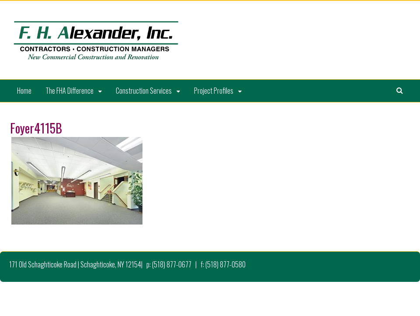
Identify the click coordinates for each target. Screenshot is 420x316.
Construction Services (144, 90)
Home (24, 90)
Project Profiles (213, 90)
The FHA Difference (69, 90)
